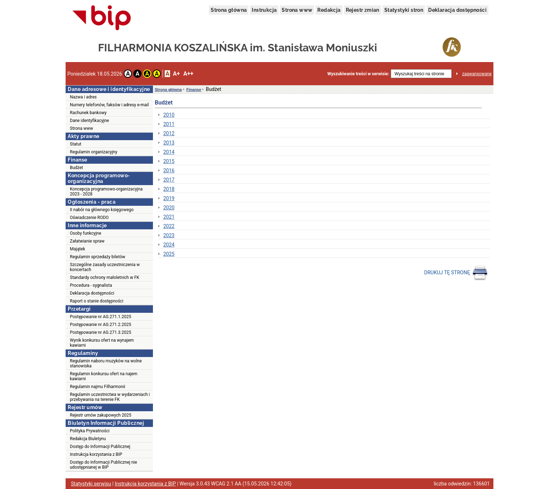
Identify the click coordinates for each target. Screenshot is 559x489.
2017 (168, 180)
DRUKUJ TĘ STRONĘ (456, 273)
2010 (168, 115)
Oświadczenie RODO (89, 217)
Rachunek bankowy (88, 112)
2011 (168, 124)
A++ (188, 73)
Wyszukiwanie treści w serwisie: (358, 73)
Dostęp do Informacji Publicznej (100, 446)
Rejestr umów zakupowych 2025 (100, 415)
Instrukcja (264, 10)
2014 (168, 152)
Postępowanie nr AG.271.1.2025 (100, 316)
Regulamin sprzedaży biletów (97, 256)
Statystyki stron (403, 10)
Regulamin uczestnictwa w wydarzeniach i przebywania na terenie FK (110, 397)
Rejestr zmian (362, 10)
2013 (168, 143)
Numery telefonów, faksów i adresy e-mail (109, 104)
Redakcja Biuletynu (88, 438)
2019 (168, 198)
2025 (168, 254)
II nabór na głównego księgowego (102, 209)
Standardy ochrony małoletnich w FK (104, 277)
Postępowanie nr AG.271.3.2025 (100, 332)
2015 (168, 161)
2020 (168, 207)
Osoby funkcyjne (85, 233)
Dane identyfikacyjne (89, 120)
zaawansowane (477, 73)
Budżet (76, 167)
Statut (75, 144)
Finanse (193, 89)
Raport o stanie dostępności (96, 301)
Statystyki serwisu (91, 484)
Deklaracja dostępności (457, 10)
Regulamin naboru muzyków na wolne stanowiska (106, 363)
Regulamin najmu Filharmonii (97, 386)
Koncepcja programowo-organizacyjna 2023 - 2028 (106, 192)
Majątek (77, 248)
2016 (168, 170)
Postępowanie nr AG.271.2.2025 (100, 324)
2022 (168, 226)
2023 (168, 235)
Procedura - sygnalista (91, 285)
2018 (168, 189)
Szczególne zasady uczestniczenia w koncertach (105, 267)
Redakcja (328, 10)
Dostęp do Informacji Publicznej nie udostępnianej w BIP (103, 465)
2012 (168, 133)
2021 (168, 217)
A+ (176, 73)
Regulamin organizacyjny (93, 151)
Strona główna (229, 10)
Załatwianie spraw (87, 241)
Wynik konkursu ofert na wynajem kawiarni (102, 343)
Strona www (297, 10)
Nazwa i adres (83, 97)
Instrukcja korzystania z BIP (96, 454)
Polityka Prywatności (89, 430)
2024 (168, 245)
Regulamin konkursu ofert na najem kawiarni (103, 376)
